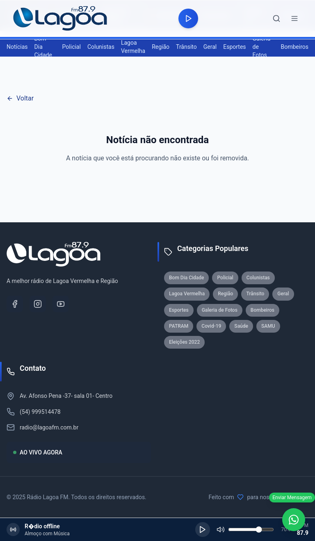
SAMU (268, 326)
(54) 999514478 (40, 412)
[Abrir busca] (276, 18)
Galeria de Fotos (262, 46)
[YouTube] (60, 304)
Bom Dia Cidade (43, 46)
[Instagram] (38, 304)
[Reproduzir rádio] (188, 18)
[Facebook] (15, 304)
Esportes (234, 46)
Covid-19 (211, 326)
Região (160, 46)
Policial (71, 46)
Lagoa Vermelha (133, 46)
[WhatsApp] (293, 519)
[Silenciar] (221, 529)
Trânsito (186, 46)
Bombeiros (295, 46)
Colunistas (100, 46)
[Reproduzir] (202, 529)
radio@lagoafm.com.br (49, 427)
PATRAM (178, 326)
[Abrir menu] (294, 18)
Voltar (20, 98)
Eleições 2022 (184, 342)
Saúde (241, 326)
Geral (210, 46)
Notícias (17, 46)
